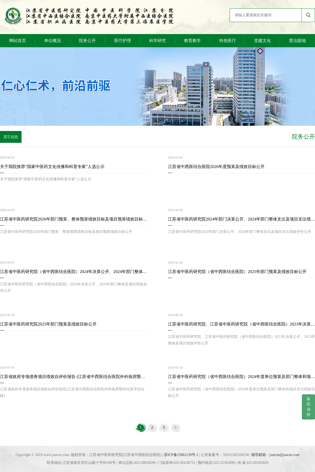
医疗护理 (122, 40)
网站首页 (17, 40)
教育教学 (192, 40)
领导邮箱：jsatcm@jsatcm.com (275, 455)
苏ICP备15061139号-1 (181, 455)
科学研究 (157, 40)
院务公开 (87, 40)
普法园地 (297, 40)
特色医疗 (227, 40)
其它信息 (10, 137)
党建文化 (262, 40)
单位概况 (52, 40)
